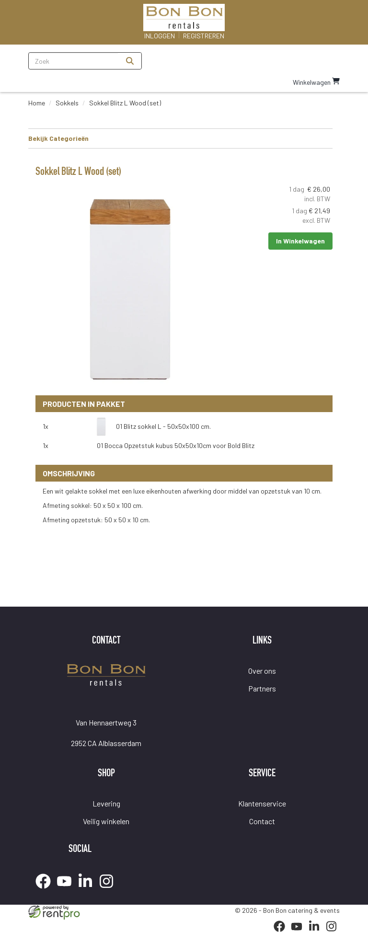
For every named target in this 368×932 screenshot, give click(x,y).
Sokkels (67, 103)
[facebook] (46, 890)
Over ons (262, 670)
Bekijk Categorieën (180, 138)
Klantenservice (262, 803)
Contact (262, 821)
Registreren (203, 36)
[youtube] (67, 890)
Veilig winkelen (106, 821)
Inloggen (159, 36)
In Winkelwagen (300, 241)
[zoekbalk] (73, 61)
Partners (262, 688)
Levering (106, 803)
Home (36, 103)
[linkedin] (88, 890)
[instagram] (109, 890)
